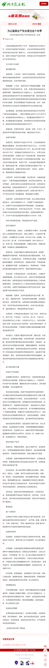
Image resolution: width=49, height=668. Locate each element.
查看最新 (44, 3)
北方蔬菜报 (18, 650)
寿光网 (25, 650)
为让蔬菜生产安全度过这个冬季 (14, 645)
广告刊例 (32, 650)
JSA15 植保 (36, 24)
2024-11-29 (12, 24)
